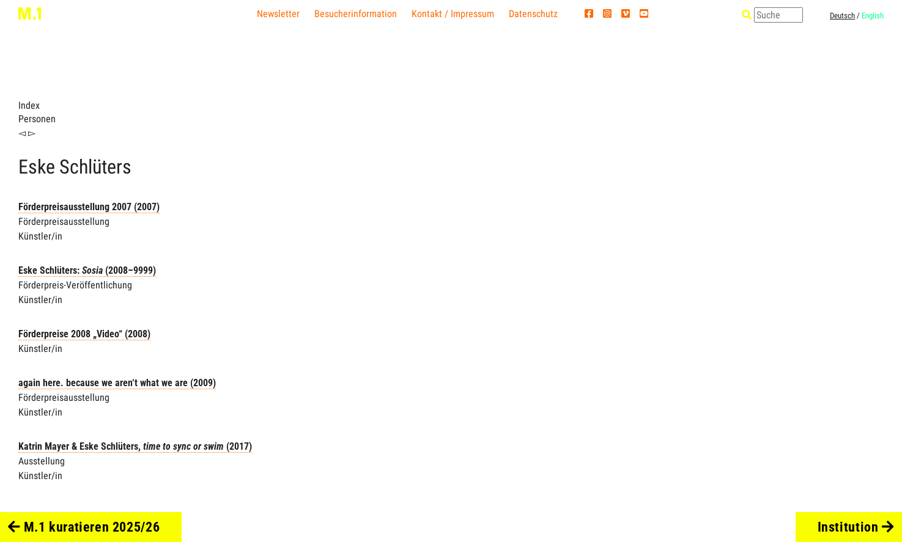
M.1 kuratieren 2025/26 (84, 527)
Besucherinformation (355, 14)
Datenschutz (533, 14)
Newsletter (278, 14)
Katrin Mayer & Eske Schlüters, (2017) (135, 446)
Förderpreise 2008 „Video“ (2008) (84, 334)
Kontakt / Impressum (453, 14)
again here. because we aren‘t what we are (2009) (117, 383)
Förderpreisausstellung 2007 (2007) (89, 207)
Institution (856, 527)
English (873, 15)
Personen (37, 119)
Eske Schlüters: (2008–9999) (87, 270)
